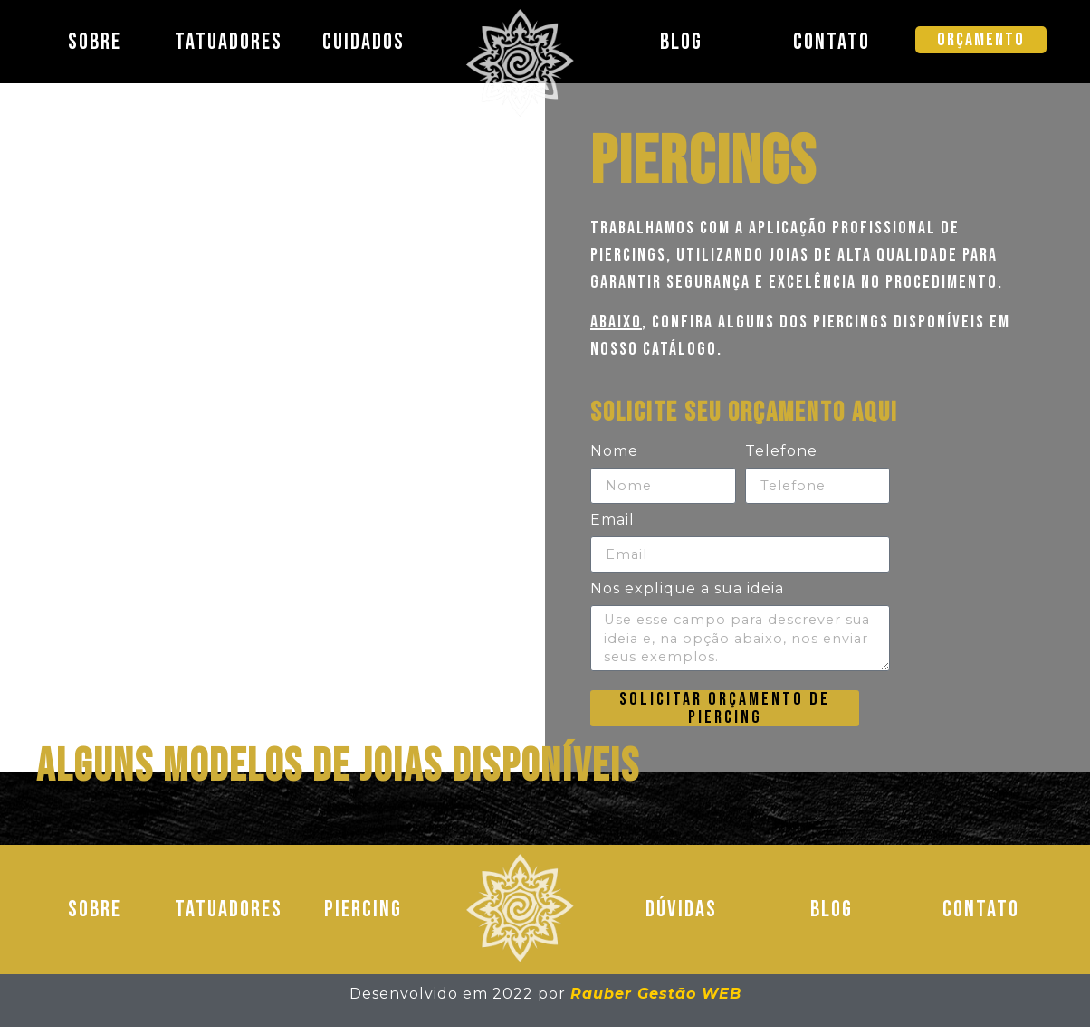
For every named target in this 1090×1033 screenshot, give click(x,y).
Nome (614, 452)
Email (612, 521)
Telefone (781, 452)
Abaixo (616, 322)
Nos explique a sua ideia (687, 590)
